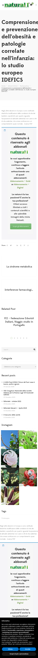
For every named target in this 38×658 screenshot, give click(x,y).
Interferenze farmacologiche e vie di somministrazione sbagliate (19, 289)
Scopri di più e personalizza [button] (19, 654)
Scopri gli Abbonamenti (21, 226)
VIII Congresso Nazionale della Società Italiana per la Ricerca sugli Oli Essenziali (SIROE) (18, 393)
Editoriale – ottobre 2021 (12, 401)
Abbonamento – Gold (20, 181)
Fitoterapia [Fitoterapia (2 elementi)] (5, 518)
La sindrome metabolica (19, 266)
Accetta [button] (27, 649)
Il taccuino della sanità (12, 415)
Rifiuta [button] (10, 649)
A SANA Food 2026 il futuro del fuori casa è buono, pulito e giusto (19, 383)
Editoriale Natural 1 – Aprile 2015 (15, 408)
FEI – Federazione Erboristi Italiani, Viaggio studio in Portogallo (19, 322)
